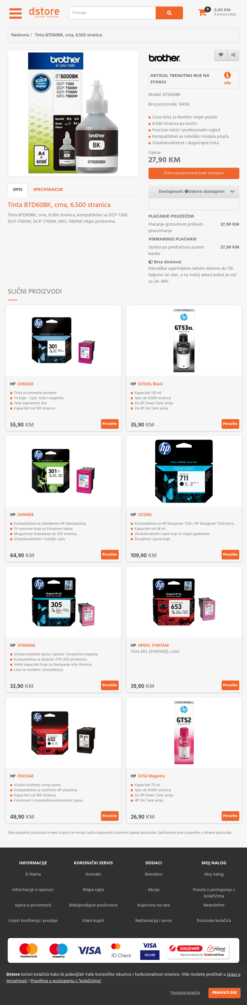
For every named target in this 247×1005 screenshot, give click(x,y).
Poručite (110, 424)
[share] (233, 55)
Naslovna (20, 35)
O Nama (33, 874)
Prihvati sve (224, 993)
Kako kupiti (93, 921)
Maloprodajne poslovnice (93, 905)
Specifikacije (48, 189)
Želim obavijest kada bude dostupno (194, 173)
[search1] (169, 12)
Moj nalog (214, 874)
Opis (18, 189)
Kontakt (93, 874)
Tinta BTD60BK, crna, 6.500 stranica (68, 35)
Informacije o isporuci (33, 890)
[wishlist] (221, 55)
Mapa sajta (93, 890)
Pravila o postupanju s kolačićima (214, 893)
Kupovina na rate (153, 905)
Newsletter (213, 905)
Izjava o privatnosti (33, 905)
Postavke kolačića (185, 993)
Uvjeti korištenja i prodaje (33, 921)
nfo (227, 80)
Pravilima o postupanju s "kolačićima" (66, 981)
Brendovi (153, 874)
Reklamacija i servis (153, 921)
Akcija (154, 890)
